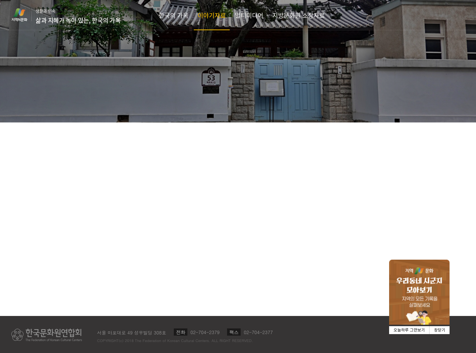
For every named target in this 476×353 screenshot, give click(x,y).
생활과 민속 (78, 16)
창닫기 (439, 330)
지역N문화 (23, 15)
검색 (467, 15)
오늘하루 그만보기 (409, 330)
